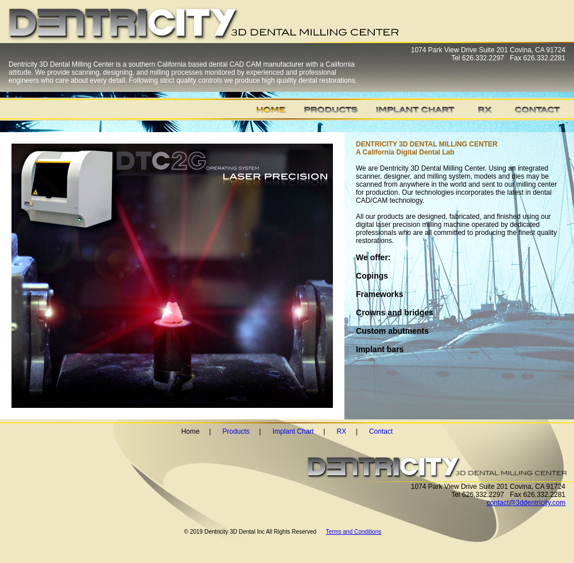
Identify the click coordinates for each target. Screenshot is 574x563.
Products (236, 431)
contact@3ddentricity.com (526, 503)
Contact (381, 431)
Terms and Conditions (354, 532)
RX (341, 431)
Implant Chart (293, 431)
